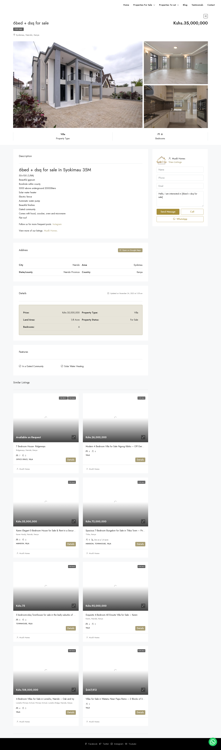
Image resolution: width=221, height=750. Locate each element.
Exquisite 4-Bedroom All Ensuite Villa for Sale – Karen (111, 614)
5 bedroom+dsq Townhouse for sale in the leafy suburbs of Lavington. (49, 614)
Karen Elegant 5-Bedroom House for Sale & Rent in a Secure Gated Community (54, 530)
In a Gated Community (32, 366)
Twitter (104, 744)
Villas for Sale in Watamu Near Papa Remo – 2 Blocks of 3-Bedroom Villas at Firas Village (129, 699)
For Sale (18, 29)
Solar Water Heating (74, 366)
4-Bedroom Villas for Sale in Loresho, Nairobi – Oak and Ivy (45, 699)
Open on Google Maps (130, 250)
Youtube (130, 744)
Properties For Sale (142, 4)
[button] (213, 742)
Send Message (168, 211)
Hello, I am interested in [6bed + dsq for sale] (180, 199)
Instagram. (57, 224)
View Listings (175, 162)
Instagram (117, 744)
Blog (185, 4)
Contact (211, 4)
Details (70, 459)
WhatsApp (180, 219)
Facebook (91, 744)
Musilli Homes (50, 230)
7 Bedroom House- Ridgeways (30, 446)
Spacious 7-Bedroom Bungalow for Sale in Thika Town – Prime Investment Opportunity (127, 530)
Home (126, 4)
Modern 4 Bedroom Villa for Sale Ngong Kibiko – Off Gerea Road (118, 446)
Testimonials (197, 4)
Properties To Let (167, 4)
